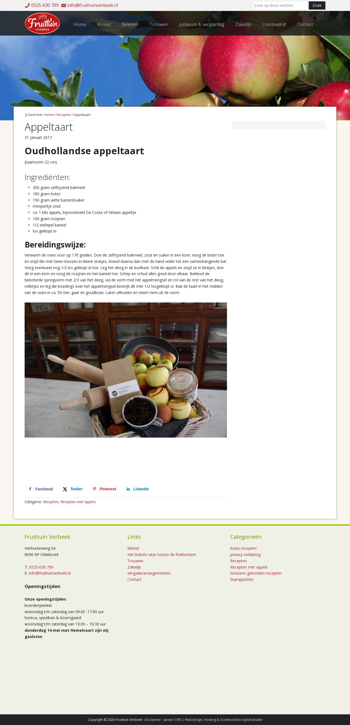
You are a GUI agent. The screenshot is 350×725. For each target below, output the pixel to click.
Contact (134, 579)
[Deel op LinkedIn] (137, 489)
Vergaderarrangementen (149, 573)
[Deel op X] (72, 489)
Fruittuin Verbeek (44, 23)
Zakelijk (134, 567)
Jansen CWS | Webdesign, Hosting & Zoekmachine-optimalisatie (213, 719)
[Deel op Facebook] (40, 489)
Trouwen (135, 560)
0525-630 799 (45, 5)
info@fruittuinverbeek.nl (92, 5)
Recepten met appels (78, 501)
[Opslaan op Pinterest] (104, 489)
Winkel (133, 548)
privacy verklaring (245, 554)
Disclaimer (153, 719)
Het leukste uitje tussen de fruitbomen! (161, 554)
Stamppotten (241, 579)
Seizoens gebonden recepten (256, 573)
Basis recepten (243, 548)
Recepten (51, 501)
